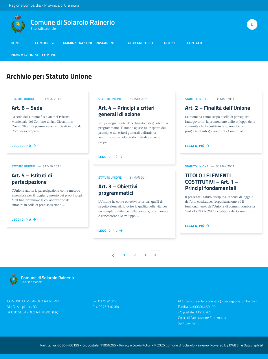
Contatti (194, 43)
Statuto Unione (23, 98)
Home (16, 43)
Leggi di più (24, 146)
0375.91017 (107, 306)
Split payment (188, 328)
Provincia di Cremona (61, 5)
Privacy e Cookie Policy (135, 350)
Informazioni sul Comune (33, 55)
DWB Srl (234, 350)
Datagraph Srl (253, 350)
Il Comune (40, 43)
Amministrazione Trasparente (90, 43)
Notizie (170, 43)
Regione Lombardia (25, 5)
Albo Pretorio (140, 43)
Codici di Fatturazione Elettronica (202, 323)
